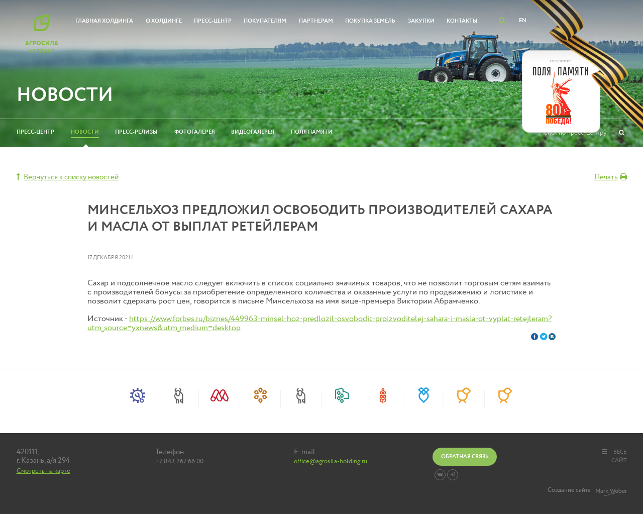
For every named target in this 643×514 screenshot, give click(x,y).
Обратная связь (465, 456)
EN (522, 20)
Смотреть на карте (43, 471)
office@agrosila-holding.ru (330, 461)
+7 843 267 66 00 (179, 461)
